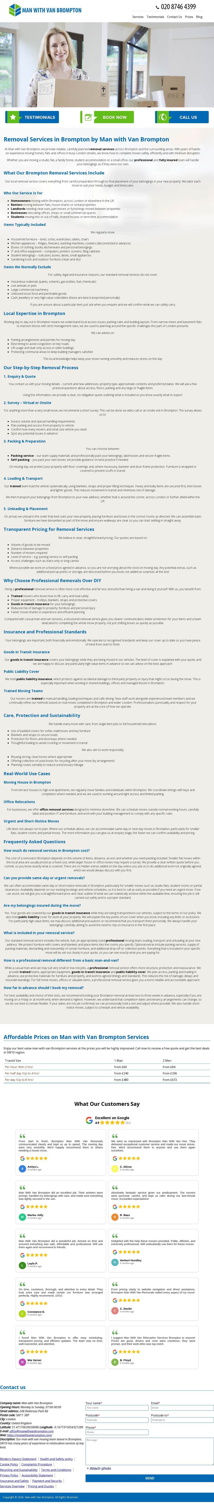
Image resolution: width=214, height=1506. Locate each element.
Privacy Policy (9, 1475)
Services (138, 17)
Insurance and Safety (14, 1481)
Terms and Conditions (56, 1470)
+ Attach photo (99, 1468)
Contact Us (174, 17)
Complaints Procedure (37, 1464)
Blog (199, 17)
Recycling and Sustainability (19, 1470)
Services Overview (12, 1486)
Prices (189, 17)
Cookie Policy (9, 1464)
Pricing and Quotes (41, 1486)
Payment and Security (47, 1481)
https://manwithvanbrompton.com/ (29, 1435)
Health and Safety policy (56, 1459)
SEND (149, 1478)
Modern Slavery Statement (18, 1459)
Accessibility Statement (37, 1475)
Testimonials (155, 17)
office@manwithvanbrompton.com (31, 1431)
